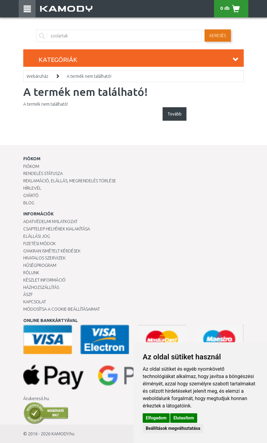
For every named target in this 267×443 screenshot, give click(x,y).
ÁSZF (28, 294)
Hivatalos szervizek (44, 258)
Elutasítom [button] (183, 417)
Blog (28, 202)
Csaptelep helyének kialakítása (56, 228)
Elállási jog (36, 236)
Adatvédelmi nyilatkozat (50, 221)
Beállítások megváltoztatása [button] (173, 428)
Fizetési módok (39, 243)
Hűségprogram (39, 265)
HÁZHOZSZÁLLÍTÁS (41, 287)
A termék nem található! (89, 76)
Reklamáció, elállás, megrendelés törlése (69, 180)
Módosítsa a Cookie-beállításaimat (61, 309)
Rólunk (31, 272)
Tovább (174, 114)
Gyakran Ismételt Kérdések (52, 250)
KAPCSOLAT (34, 301)
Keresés (217, 35)
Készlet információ (44, 280)
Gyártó (31, 195)
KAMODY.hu (62, 433)
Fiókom (31, 166)
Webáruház (37, 76)
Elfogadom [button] (156, 417)
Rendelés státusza (43, 173)
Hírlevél (32, 188)
